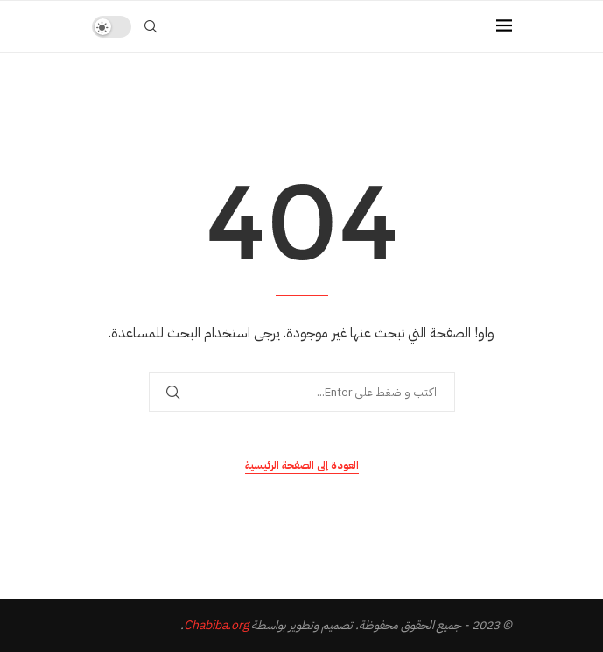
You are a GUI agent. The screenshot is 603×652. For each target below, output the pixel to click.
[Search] (150, 26)
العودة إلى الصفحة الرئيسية (302, 465)
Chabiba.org (216, 625)
